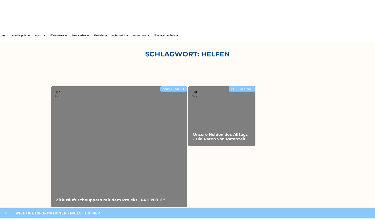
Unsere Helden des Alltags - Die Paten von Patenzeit (220, 136)
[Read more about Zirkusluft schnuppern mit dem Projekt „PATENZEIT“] (119, 146)
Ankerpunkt (174, 89)
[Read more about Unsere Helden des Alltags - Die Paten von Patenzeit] (221, 116)
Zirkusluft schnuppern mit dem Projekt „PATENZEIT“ (110, 200)
